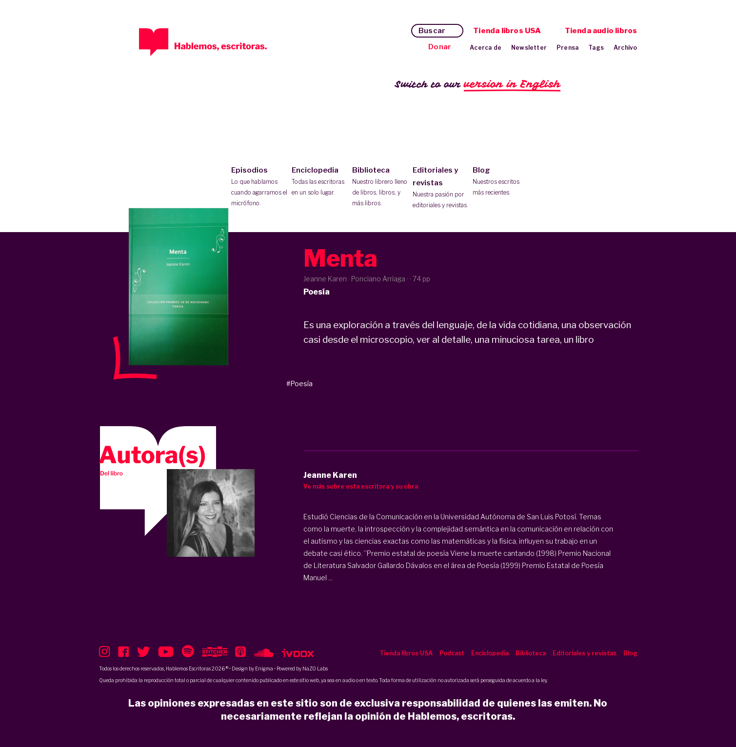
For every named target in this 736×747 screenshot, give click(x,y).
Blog (501, 182)
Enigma (264, 668)
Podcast (451, 653)
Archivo (625, 47)
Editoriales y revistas (441, 188)
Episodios (259, 187)
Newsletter (529, 47)
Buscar (431, 30)
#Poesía (299, 383)
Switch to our (477, 85)
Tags (596, 47)
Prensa (567, 47)
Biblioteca (380, 187)
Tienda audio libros (601, 30)
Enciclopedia (320, 182)
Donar (439, 46)
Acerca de (485, 47)
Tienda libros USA (507, 30)
